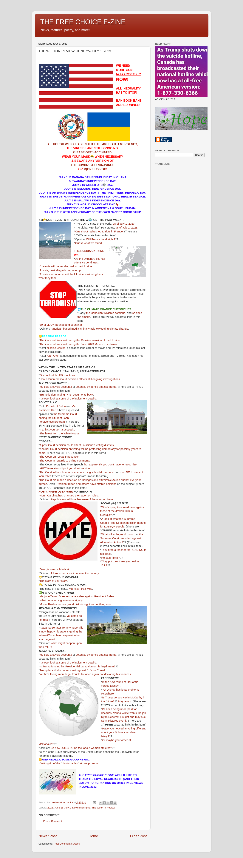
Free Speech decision (123, 522)
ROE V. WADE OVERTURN (56, 491)
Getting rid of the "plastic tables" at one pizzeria (69, 763)
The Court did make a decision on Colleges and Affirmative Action (80, 480)
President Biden (56, 406)
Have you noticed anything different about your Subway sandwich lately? (123, 732)
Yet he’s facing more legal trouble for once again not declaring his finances (85, 674)
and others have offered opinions (96, 483)
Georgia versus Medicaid (55, 569)
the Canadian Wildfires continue (106, 312)
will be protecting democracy (98, 448)
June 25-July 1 (62, 807)
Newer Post (47, 836)
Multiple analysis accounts (56, 386)
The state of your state (53, 580)
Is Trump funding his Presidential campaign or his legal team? (77, 666)
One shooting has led (88, 231)
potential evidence (87, 386)
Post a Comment (52, 821)
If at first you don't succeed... (57, 429)
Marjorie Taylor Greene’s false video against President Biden (77, 596)
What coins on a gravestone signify (61, 600)
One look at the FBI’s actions (57, 375)
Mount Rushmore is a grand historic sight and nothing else (75, 604)
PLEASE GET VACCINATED (92, 152)
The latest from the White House (59, 433)
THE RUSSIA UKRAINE (89, 250)
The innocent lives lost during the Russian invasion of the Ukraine (80, 340)
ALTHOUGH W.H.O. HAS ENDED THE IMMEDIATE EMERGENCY (92, 144)
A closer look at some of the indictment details (68, 398)
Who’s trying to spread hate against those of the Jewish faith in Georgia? (122, 511)
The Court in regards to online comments (65, 460)
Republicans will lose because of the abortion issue (82, 499)
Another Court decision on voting (60, 448)
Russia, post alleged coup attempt (60, 270)
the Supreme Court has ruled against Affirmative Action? (121, 538)
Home (93, 836)
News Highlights (81, 807)
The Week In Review (103, 807)
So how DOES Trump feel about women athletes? (81, 747)
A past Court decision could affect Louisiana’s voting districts (77, 445)
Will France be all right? (100, 239)
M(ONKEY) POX (95, 169)
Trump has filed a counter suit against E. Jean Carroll (72, 670)
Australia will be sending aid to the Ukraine (66, 266)
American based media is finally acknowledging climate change (89, 328)
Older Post (138, 836)
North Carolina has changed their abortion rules (69, 495)
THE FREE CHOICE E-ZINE (83, 22)
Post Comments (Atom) (67, 843)
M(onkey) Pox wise (80, 588)
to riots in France (112, 231)
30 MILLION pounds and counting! (61, 324)
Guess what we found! (89, 243)
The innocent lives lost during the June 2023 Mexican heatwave (79, 344)
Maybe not (124, 701)
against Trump (107, 386)
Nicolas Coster (56, 347)
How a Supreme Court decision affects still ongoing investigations (80, 379)
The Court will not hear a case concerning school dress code (77, 472)
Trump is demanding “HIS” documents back (66, 394)
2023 (50, 807)
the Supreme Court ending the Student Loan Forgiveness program (58, 418)
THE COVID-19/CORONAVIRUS (92, 165)
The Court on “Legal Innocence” (59, 456)
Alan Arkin (53, 355)
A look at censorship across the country (75, 573)
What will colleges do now (117, 534)
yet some (72, 615)
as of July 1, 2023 (123, 223)
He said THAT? (110, 557)
